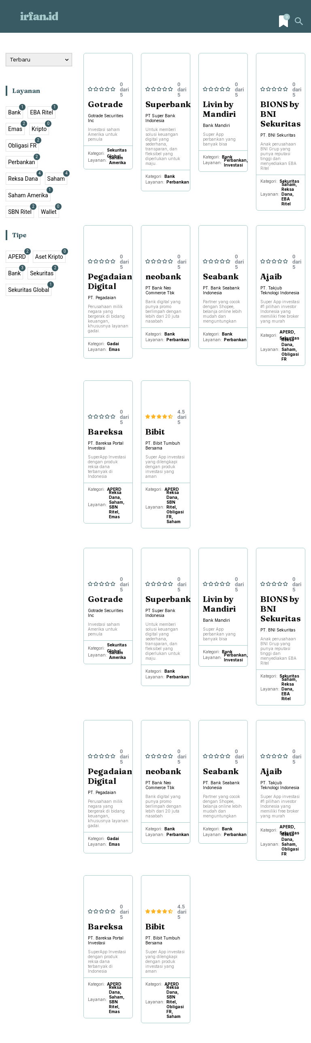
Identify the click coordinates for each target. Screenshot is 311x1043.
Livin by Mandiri (219, 109)
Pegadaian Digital (110, 281)
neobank (163, 276)
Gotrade (105, 104)
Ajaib (271, 276)
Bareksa (105, 431)
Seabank (221, 276)
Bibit (155, 431)
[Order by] (39, 59)
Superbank (168, 104)
